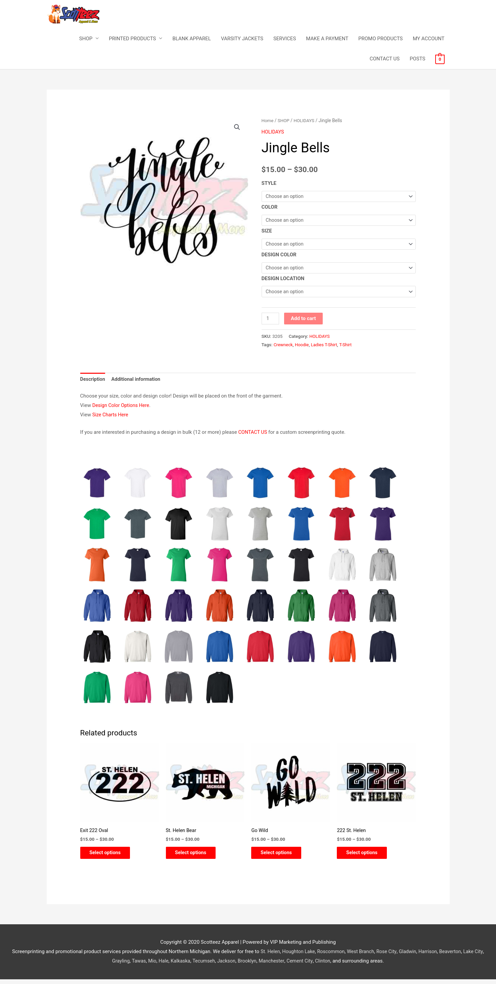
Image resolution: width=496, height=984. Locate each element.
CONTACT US (385, 59)
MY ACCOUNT (428, 39)
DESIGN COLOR (279, 256)
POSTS (417, 59)
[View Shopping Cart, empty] (439, 59)
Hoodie (303, 347)
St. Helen (272, 956)
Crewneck (284, 347)
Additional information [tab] (137, 382)
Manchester (278, 966)
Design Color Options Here (121, 409)
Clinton (331, 966)
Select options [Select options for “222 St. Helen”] (366, 857)
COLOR (270, 208)
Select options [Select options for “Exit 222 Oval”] (110, 857)
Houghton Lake (301, 956)
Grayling (123, 966)
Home (268, 120)
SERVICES (284, 39)
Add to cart (304, 321)
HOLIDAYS (305, 120)
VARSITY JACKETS (242, 39)
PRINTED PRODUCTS (132, 39)
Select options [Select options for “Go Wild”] (281, 857)
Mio (155, 966)
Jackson (231, 966)
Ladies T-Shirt (326, 347)
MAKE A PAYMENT (327, 39)
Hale (167, 966)
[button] (237, 128)
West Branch (366, 956)
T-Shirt (348, 347)
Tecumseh (208, 966)
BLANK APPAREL (191, 39)
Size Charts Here (111, 418)
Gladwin (414, 956)
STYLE (269, 183)
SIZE (267, 232)
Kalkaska (184, 966)
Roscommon (335, 956)
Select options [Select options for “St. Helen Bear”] (195, 857)
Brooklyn (253, 966)
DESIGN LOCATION (283, 281)
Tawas (141, 966)
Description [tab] (93, 382)
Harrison (435, 956)
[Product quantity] (271, 321)
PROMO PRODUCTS (380, 39)
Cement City (307, 966)
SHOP (85, 39)
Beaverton (458, 956)
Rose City (392, 956)
